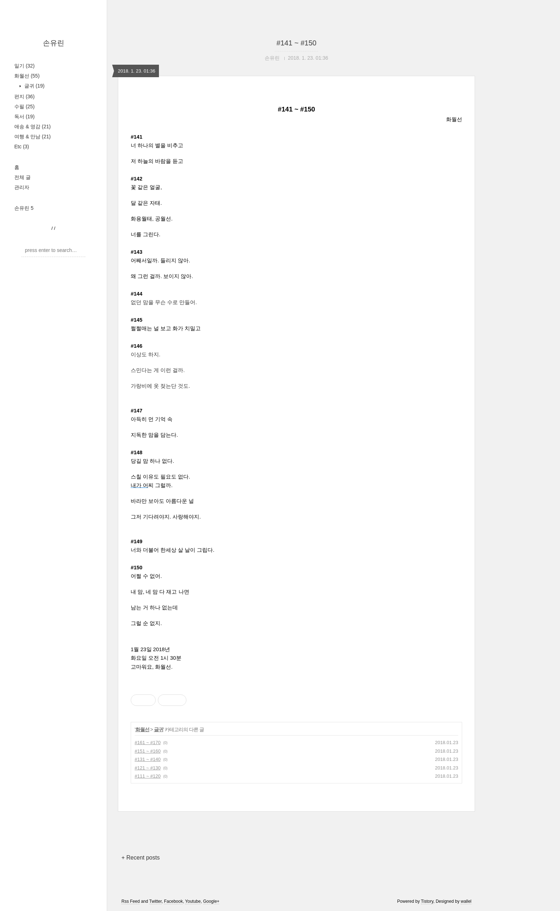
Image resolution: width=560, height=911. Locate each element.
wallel (466, 901)
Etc (21, 146)
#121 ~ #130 (148, 768)
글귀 (34, 86)
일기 (24, 66)
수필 (24, 106)
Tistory (427, 901)
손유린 (53, 43)
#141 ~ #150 (296, 43)
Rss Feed (130, 901)
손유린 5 (24, 208)
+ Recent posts (140, 858)
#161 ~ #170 (148, 742)
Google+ (211, 901)
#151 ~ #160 (148, 751)
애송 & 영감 (32, 126)
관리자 (21, 187)
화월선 (27, 76)
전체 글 (22, 177)
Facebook (173, 901)
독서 (24, 116)
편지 (24, 96)
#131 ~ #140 (148, 759)
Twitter (155, 901)
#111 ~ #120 (148, 776)
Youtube (193, 901)
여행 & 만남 (32, 136)
